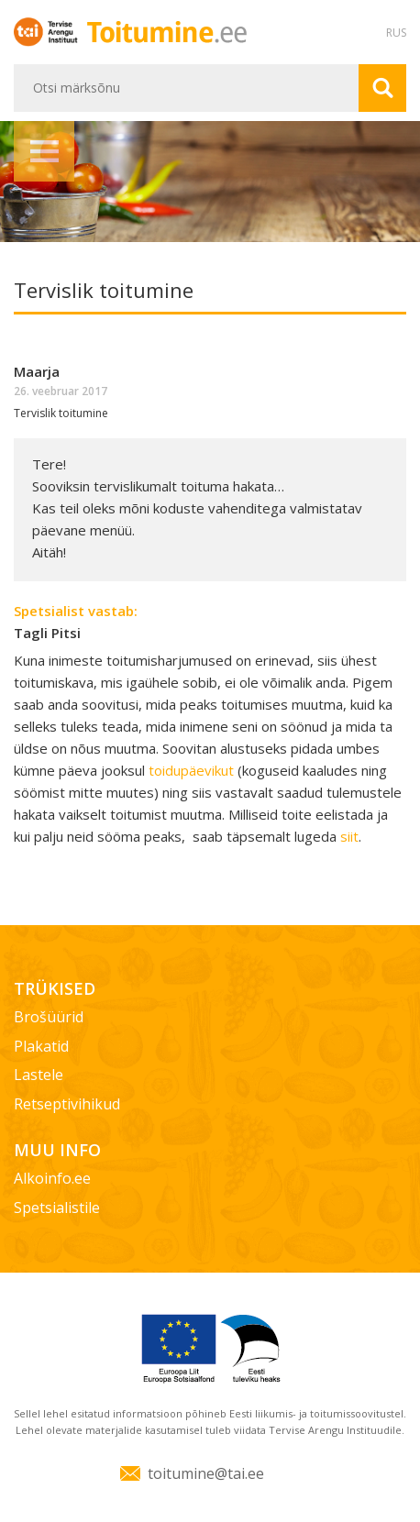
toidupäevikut (193, 770)
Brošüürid (48, 1017)
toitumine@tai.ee (206, 1473)
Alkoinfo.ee (52, 1178)
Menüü (44, 151)
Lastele (38, 1074)
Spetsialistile (57, 1207)
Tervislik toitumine (61, 413)
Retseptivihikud (67, 1104)
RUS (396, 32)
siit (349, 836)
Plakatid (41, 1046)
